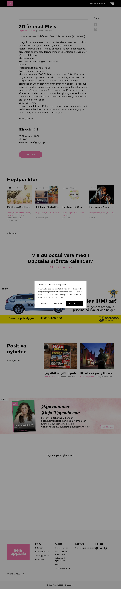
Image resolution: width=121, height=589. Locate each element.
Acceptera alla (74, 303)
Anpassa (44, 303)
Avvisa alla (58, 303)
